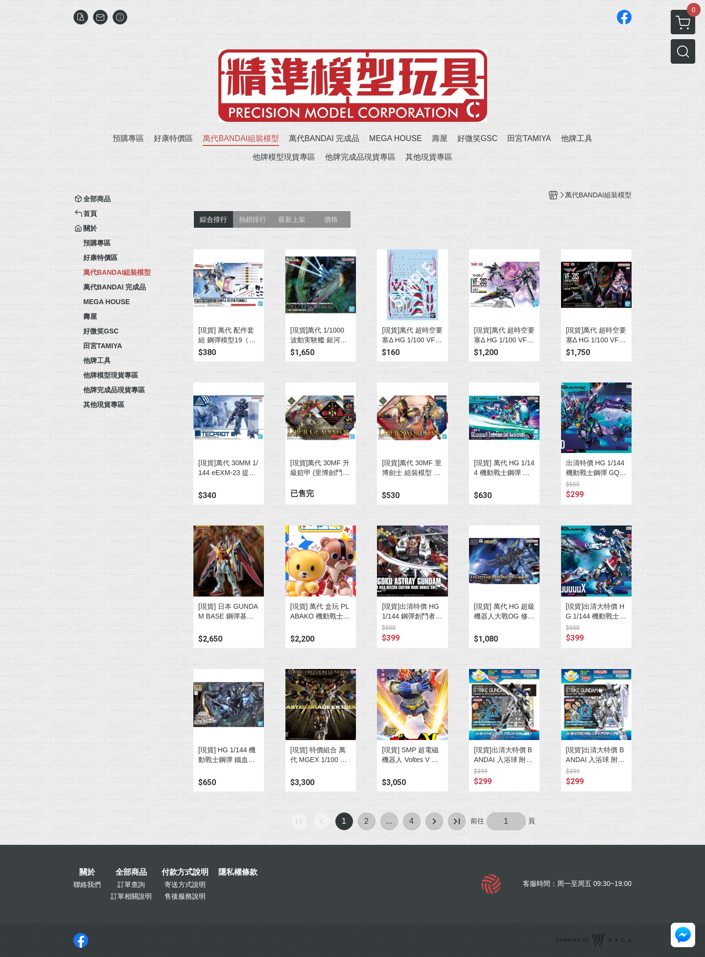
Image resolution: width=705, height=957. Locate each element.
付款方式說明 (185, 872)
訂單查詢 (131, 884)
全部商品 (131, 872)
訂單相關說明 (131, 896)
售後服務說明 (185, 896)
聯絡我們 (87, 884)
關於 (87, 872)
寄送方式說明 (185, 884)
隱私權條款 (238, 872)
